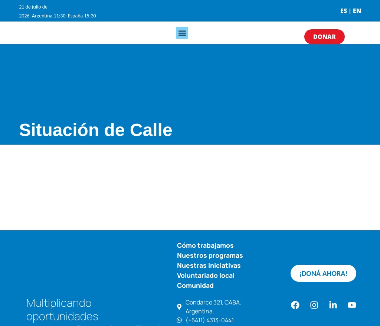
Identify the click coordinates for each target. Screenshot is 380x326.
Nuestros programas (210, 255)
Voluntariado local (206, 275)
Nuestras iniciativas (209, 265)
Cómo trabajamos (205, 245)
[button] (182, 33)
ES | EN (350, 11)
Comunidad (195, 285)
